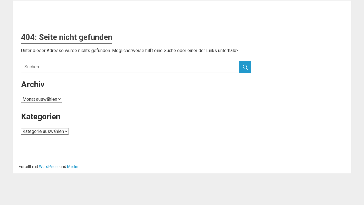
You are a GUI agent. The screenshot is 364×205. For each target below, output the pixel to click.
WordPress (49, 166)
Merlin (72, 166)
